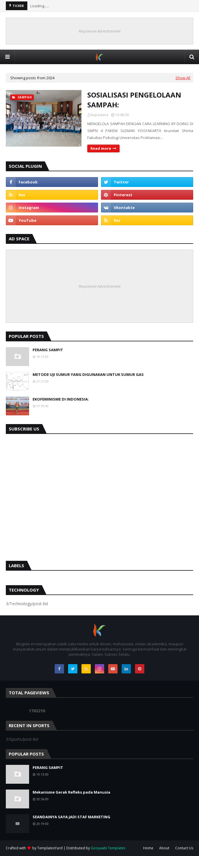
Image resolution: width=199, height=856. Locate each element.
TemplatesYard (50, 848)
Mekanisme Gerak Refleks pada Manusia (71, 792)
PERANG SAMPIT (48, 349)
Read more (100, 148)
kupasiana (99, 114)
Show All (182, 77)
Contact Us (184, 848)
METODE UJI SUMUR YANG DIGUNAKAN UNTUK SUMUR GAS (88, 374)
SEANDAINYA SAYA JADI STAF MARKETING (71, 816)
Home (148, 848)
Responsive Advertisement (99, 31)
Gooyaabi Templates (108, 848)
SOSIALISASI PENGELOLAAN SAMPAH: (134, 99)
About (164, 848)
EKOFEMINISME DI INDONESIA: (61, 399)
